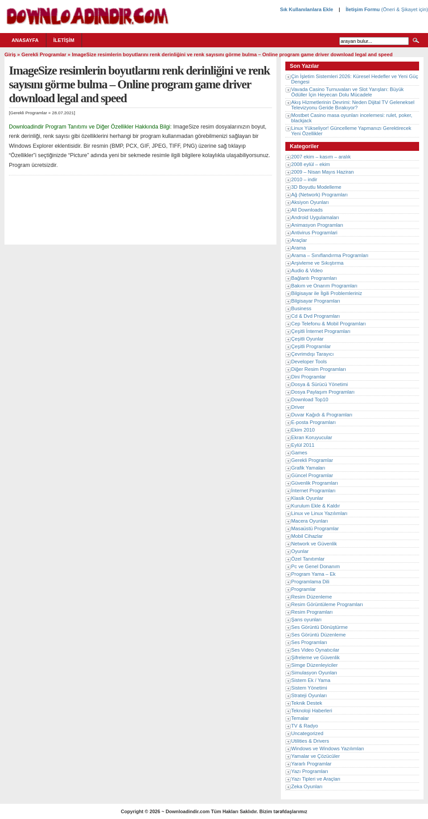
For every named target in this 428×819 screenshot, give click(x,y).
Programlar (303, 589)
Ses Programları (309, 642)
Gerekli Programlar (43, 54)
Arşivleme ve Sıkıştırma (317, 263)
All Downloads (307, 209)
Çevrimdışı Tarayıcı (312, 354)
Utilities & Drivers (310, 741)
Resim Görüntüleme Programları (327, 604)
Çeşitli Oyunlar (307, 338)
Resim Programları (312, 612)
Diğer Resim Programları (318, 369)
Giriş (10, 54)
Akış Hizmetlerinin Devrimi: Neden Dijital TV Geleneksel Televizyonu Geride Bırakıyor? (352, 105)
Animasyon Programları (317, 225)
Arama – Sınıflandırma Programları (329, 255)
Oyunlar (300, 551)
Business (301, 308)
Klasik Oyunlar (307, 498)
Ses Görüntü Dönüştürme (319, 627)
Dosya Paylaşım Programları (322, 392)
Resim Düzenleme (311, 596)
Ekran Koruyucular (311, 437)
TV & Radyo (304, 725)
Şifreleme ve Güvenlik (315, 657)
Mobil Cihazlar (307, 536)
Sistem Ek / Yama (310, 680)
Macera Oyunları (309, 521)
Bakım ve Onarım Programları (324, 285)
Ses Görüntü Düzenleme (318, 634)
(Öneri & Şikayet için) (404, 9)
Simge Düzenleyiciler (314, 665)
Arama (298, 247)
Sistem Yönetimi (309, 687)
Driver (298, 407)
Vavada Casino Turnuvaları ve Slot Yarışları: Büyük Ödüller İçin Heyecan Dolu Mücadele (347, 92)
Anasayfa (25, 40)
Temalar (300, 718)
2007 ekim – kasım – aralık (321, 156)
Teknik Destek (306, 703)
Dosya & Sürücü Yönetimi (319, 384)
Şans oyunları (306, 619)
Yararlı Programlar (311, 763)
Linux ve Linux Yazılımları (319, 513)
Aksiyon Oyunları (310, 202)
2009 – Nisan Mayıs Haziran (322, 172)
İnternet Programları (313, 490)
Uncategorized (307, 733)
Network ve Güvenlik (314, 543)
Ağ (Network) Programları (319, 194)
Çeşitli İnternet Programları (320, 331)
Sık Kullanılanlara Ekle (306, 9)
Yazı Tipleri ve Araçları (315, 779)
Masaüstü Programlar (315, 528)
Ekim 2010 (303, 429)
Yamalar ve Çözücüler (315, 756)
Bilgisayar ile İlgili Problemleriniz (326, 293)
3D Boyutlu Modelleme (316, 187)
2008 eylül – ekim (310, 164)
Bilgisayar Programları (315, 300)
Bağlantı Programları (314, 278)
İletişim (64, 40)
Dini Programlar (308, 376)
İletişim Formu (362, 9)
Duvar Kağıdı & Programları (321, 414)
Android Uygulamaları (315, 217)
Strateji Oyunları (309, 695)
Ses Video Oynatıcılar (315, 650)
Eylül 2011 (302, 445)
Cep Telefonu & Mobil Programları (328, 323)
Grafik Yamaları (308, 467)
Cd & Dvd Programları (315, 316)
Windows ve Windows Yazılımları (327, 748)
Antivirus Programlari (314, 232)
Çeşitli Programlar (311, 346)
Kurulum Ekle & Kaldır (315, 505)
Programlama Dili (310, 581)
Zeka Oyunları (306, 786)
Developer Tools (309, 361)
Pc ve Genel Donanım (315, 566)
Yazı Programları (309, 771)
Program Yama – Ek (313, 574)
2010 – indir (304, 179)
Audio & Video (307, 270)
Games (299, 452)
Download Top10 (309, 399)
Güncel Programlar (312, 475)
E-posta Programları (313, 422)
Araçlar (299, 240)
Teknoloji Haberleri (311, 710)
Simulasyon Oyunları (314, 672)
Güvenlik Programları (314, 483)
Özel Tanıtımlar (308, 558)
